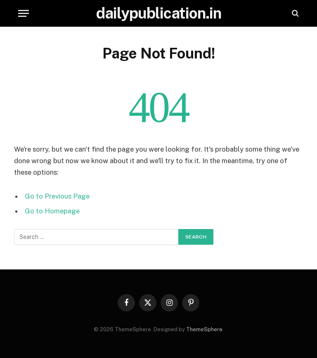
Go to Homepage (52, 211)
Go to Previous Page (57, 196)
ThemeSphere (204, 329)
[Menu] (23, 13)
